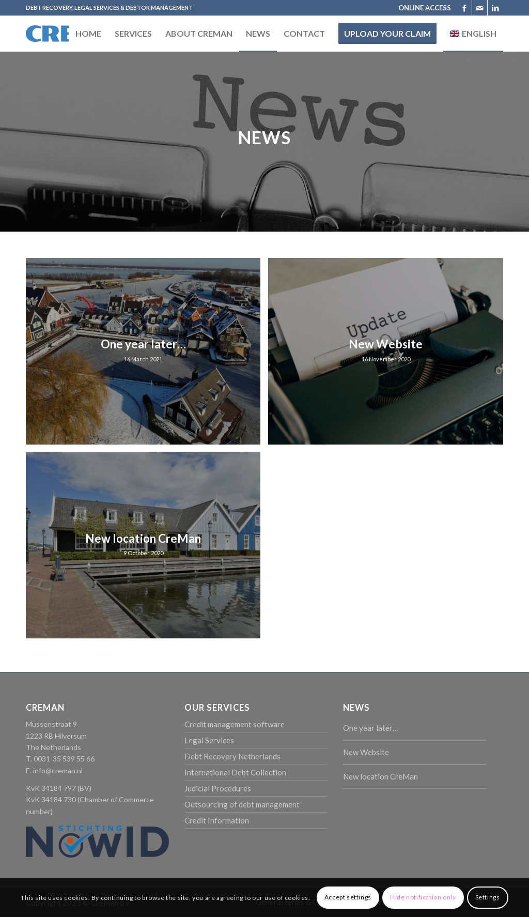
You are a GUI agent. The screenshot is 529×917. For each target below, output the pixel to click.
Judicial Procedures (217, 788)
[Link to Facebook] (464, 8)
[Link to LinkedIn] (495, 8)
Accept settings (347, 897)
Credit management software (234, 724)
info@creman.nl (58, 770)
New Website (366, 752)
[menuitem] (422, 7)
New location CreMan (380, 776)
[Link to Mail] (479, 8)
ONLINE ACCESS (424, 8)
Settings (487, 897)
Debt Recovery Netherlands (232, 756)
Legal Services (209, 740)
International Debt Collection (235, 772)
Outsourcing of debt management (242, 804)
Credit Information (216, 820)
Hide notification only (423, 897)
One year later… (370, 727)
